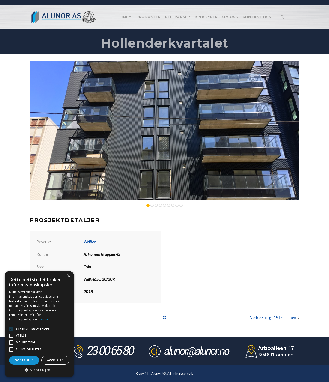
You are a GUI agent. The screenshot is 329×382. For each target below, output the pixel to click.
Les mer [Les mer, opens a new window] (44, 319)
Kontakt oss (257, 17)
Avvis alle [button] (55, 360)
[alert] (39, 324)
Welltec (90, 241)
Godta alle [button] (24, 360)
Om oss (230, 17)
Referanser (177, 17)
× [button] (68, 276)
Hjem (127, 17)
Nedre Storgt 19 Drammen (273, 317)
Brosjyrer (206, 17)
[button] (39, 370)
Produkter (148, 17)
